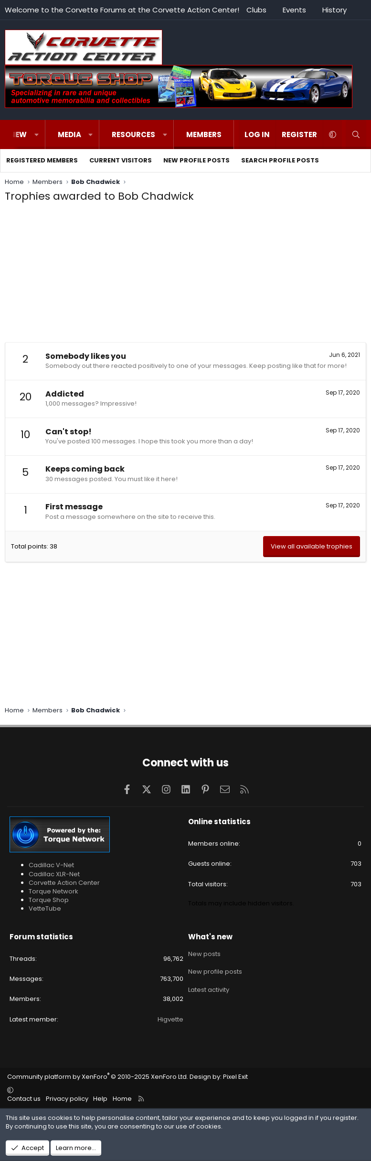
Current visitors (120, 160)
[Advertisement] (185, 275)
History (334, 10)
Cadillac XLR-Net (54, 874)
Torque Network (53, 891)
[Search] (356, 134)
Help (100, 1098)
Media (69, 134)
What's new (210, 937)
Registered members (42, 160)
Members (204, 134)
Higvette (170, 1019)
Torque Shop (49, 899)
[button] (36, 134)
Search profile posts (280, 160)
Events (294, 10)
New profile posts (196, 160)
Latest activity (208, 987)
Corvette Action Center (64, 882)
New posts (204, 953)
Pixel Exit (235, 1076)
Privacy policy (67, 1098)
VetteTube (45, 908)
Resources (133, 134)
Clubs (256, 10)
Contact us (24, 1098)
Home (122, 1098)
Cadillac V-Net (51, 865)
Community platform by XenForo (97, 1076)
